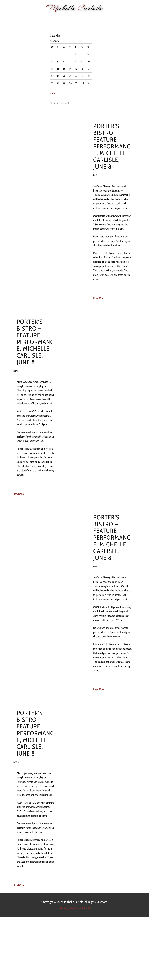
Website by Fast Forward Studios (74, 908)
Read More (98, 298)
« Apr (52, 93)
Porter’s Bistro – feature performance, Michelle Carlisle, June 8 (111, 146)
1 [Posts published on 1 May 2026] (75, 54)
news (95, 175)
